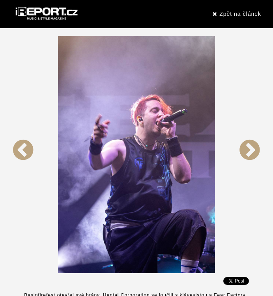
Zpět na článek (237, 14)
